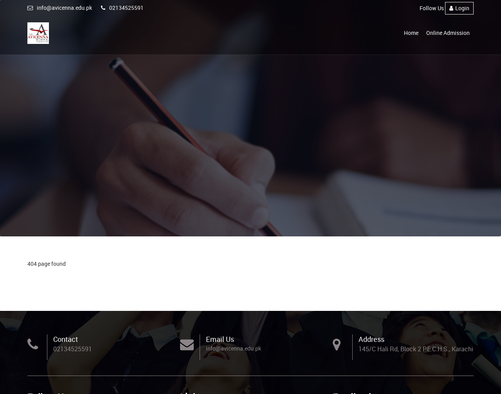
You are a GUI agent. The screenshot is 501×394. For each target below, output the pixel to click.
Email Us (220, 339)
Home (411, 32)
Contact (65, 339)
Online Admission (448, 32)
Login (459, 8)
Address (371, 339)
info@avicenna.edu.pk (59, 7)
